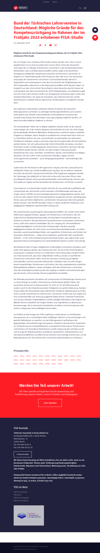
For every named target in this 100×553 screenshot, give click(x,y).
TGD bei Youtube (20, 492)
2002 (22, 364)
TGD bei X (17, 495)
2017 (66, 356)
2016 (72, 356)
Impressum (23, 549)
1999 (41, 364)
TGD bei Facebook (21, 500)
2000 (35, 364)
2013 (22, 360)
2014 (16, 360)
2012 (28, 360)
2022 (35, 356)
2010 (41, 360)
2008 (53, 360)
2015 (79, 356)
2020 (47, 356)
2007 (60, 360)
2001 (28, 364)
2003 (16, 364)
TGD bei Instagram (21, 498)
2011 (35, 360)
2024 (22, 356)
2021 (41, 356)
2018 (60, 356)
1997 (53, 364)
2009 (47, 360)
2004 (79, 360)
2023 (28, 356)
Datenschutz (32, 549)
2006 (66, 360)
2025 (16, 356)
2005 (72, 360)
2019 (53, 356)
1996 (60, 364)
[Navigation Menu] (85, 8)
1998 (47, 364)
